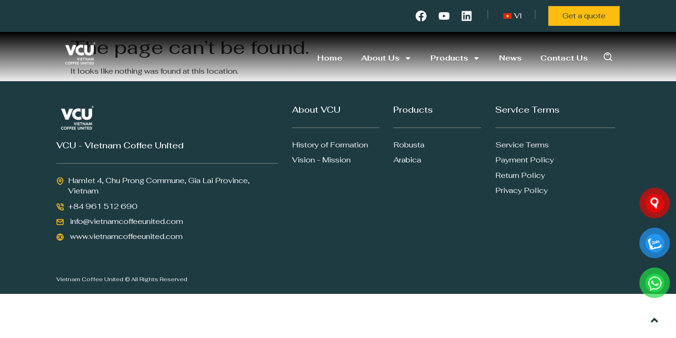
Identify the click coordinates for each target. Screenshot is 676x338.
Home (329, 58)
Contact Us (564, 58)
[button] (608, 57)
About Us (386, 58)
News (510, 58)
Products (455, 58)
